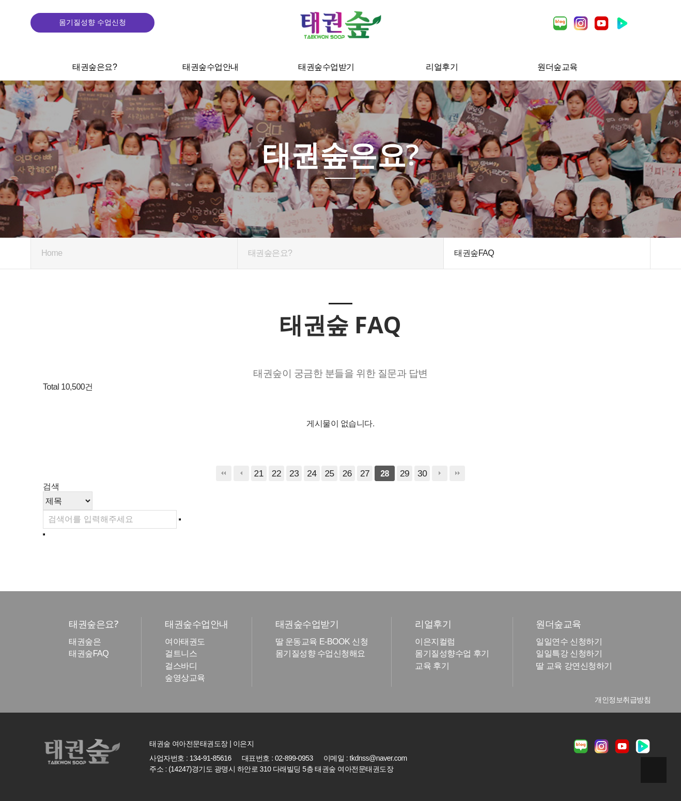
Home (52, 253)
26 (347, 473)
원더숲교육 (556, 64)
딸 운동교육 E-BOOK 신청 (321, 642)
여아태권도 (185, 642)
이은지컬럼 (435, 642)
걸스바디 (181, 665)
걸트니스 (181, 654)
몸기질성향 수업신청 (92, 22)
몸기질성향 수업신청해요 (320, 654)
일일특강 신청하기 (569, 654)
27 (364, 473)
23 (294, 473)
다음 (439, 473)
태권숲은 (85, 642)
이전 (241, 473)
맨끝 (457, 473)
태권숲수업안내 (209, 64)
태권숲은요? (93, 64)
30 (422, 473)
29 (404, 473)
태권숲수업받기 (325, 64)
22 (276, 473)
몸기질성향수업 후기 (452, 654)
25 (329, 473)
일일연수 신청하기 (569, 642)
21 (259, 473)
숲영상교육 (185, 677)
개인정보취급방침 (623, 700)
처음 (223, 473)
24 (311, 473)
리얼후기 (441, 64)
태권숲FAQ (89, 654)
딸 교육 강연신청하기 (574, 665)
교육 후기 (432, 665)
